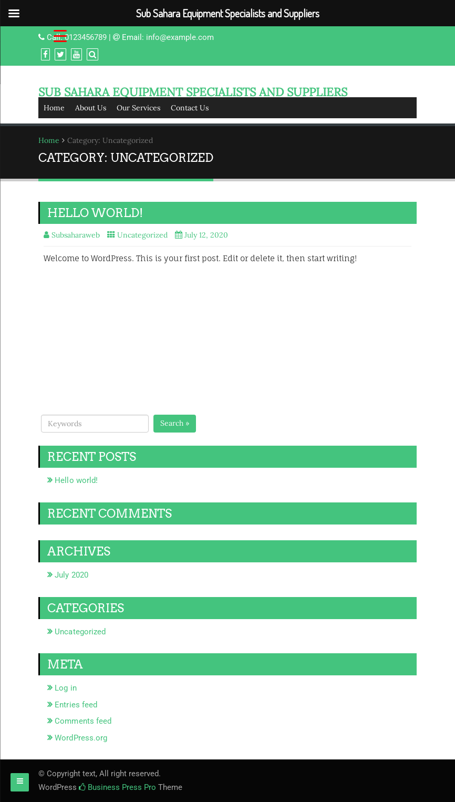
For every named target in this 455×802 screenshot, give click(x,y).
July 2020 (71, 575)
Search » (174, 423)
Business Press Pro (117, 787)
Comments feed (83, 721)
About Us (90, 107)
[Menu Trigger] (60, 35)
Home (54, 107)
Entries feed (76, 705)
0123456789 (86, 37)
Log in (66, 688)
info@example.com (180, 37)
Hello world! (95, 213)
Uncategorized (142, 235)
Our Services (138, 107)
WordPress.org (81, 738)
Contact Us (190, 107)
